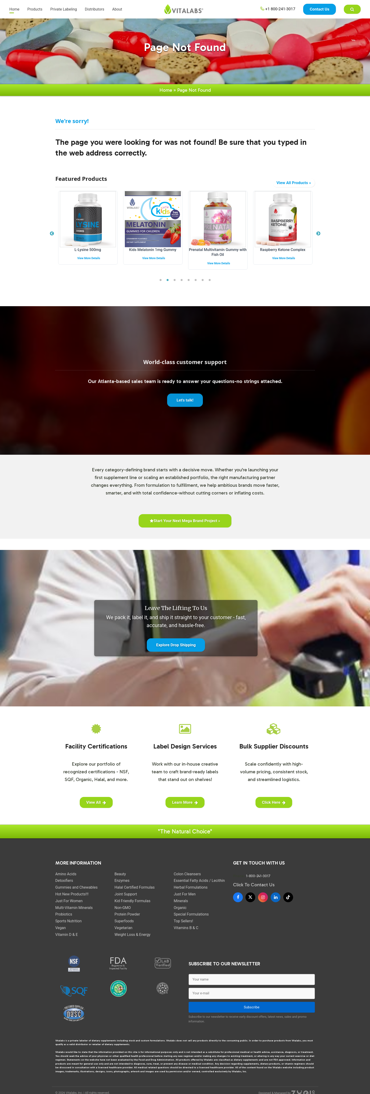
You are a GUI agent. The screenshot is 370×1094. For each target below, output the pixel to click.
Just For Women (69, 905)
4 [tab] (181, 285)
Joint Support (126, 899)
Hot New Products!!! (72, 899)
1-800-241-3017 (258, 881)
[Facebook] (238, 902)
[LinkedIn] (275, 902)
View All (96, 807)
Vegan (60, 932)
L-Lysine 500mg (110, 254)
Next (318, 238)
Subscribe (251, 1012)
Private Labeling (63, 9)
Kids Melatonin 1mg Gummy (175, 254)
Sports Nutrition (68, 925)
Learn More (185, 807)
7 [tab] (202, 285)
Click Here (274, 807)
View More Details (111, 263)
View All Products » (294, 187)
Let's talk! (184, 408)
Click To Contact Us (254, 889)
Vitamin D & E (66, 939)
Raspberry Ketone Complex (305, 254)
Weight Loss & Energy (133, 939)
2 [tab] (167, 285)
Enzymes (122, 885)
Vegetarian (124, 932)
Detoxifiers (64, 885)
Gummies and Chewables (76, 892)
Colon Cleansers (187, 878)
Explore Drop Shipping (176, 649)
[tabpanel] (110, 236)
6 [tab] (195, 285)
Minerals (181, 905)
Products (34, 9)
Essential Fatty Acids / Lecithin (199, 885)
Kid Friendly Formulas (133, 905)
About (117, 9)
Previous (52, 238)
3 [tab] (174, 285)
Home (14, 9)
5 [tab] (188, 285)
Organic (180, 912)
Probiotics (63, 919)
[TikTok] (288, 902)
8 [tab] (209, 285)
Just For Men (185, 899)
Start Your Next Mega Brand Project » (185, 525)
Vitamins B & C (186, 932)
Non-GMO (123, 912)
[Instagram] (263, 902)
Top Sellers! (183, 925)
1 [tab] (160, 285)
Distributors (94, 9)
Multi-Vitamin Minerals (74, 912)
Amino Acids (65, 878)
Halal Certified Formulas (135, 892)
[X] (250, 902)
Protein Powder (127, 919)
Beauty (120, 878)
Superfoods (124, 925)
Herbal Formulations (191, 892)
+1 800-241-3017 (277, 9)
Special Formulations (191, 919)
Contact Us (319, 9)
